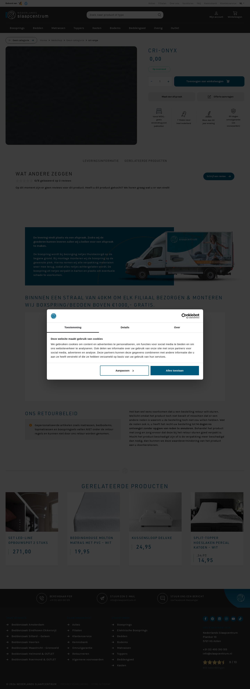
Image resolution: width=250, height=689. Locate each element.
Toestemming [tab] (72, 327)
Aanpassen (125, 370)
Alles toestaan (175, 370)
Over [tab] (177, 327)
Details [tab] (125, 327)
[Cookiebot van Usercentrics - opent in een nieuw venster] (184, 316)
